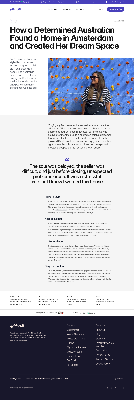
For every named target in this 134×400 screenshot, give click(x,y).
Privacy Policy (103, 354)
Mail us (98, 304)
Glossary (100, 338)
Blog (98, 334)
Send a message (44, 304)
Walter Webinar (75, 351)
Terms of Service (104, 359)
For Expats (72, 364)
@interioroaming (61, 210)
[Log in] (100, 9)
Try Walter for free (16, 304)
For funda (72, 360)
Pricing (70, 342)
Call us (69, 304)
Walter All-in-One (76, 338)
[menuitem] (54, 9)
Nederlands (119, 379)
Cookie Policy (103, 363)
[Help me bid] (66, 9)
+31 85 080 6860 (80, 301)
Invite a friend (74, 356)
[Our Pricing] (80, 9)
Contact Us (101, 350)
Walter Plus (73, 329)
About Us (100, 329)
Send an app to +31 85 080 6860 (56, 379)
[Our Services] (52, 9)
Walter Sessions (75, 334)
